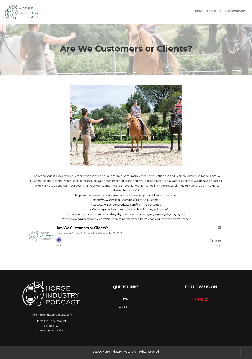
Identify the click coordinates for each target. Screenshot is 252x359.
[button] (192, 299)
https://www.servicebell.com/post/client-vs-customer (126, 199)
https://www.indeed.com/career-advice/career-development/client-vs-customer (126, 195)
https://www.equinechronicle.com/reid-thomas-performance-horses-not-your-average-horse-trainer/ (126, 219)
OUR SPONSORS (236, 11)
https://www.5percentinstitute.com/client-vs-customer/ (126, 204)
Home (199, 11)
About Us (214, 11)
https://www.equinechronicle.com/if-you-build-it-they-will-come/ (126, 209)
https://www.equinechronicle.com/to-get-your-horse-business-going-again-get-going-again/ (126, 214)
